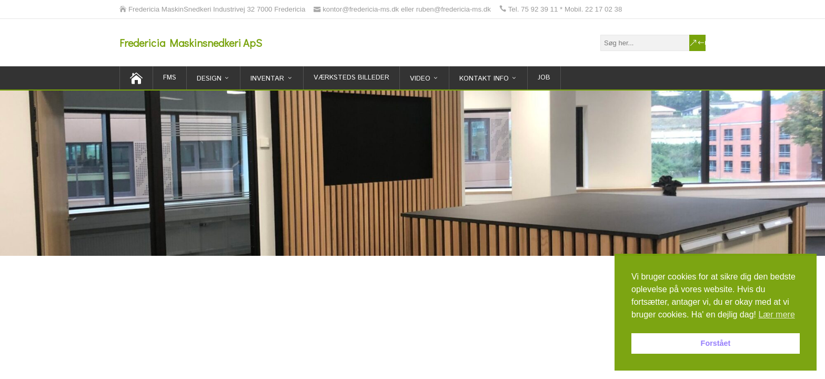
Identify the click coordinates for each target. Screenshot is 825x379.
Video (420, 79)
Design (209, 79)
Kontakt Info (484, 79)
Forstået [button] (716, 343)
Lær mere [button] (776, 314)
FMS (169, 78)
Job (544, 78)
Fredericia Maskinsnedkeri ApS (190, 42)
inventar (267, 79)
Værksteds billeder (351, 78)
